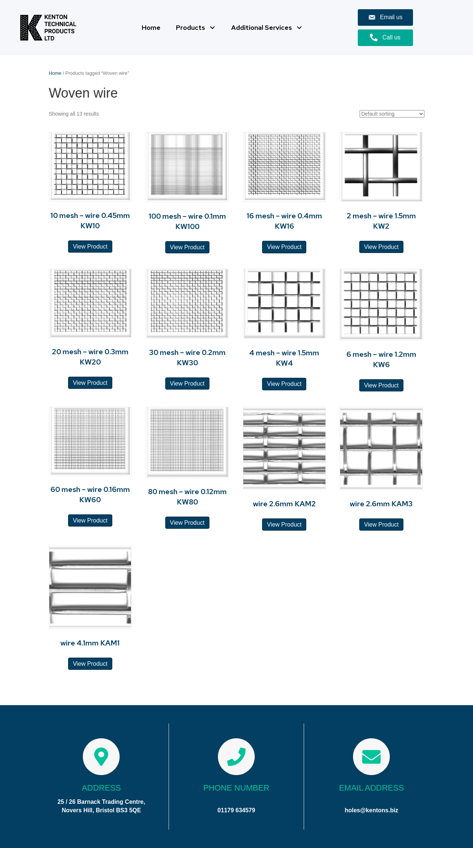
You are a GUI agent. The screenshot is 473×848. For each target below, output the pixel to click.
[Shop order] (392, 113)
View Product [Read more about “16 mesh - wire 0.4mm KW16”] (284, 247)
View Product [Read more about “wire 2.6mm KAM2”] (284, 524)
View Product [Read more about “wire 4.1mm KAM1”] (90, 664)
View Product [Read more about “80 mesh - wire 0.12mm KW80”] (187, 523)
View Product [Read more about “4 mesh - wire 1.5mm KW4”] (284, 384)
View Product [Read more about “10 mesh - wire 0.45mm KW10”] (90, 246)
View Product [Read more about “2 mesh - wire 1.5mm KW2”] (381, 247)
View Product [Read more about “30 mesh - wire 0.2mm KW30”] (187, 383)
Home (55, 73)
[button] (212, 27)
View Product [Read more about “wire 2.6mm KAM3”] (381, 524)
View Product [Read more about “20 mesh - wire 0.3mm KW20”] (90, 383)
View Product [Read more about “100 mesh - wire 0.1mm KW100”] (187, 247)
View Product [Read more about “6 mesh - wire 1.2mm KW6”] (381, 385)
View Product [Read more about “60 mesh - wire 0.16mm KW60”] (90, 520)
